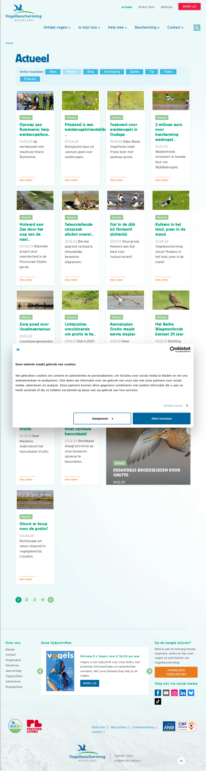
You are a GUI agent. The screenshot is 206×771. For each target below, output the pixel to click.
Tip (151, 72)
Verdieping (112, 72)
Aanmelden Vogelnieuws (176, 672)
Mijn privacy (119, 727)
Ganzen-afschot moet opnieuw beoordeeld (79, 429)
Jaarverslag (13, 670)
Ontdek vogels (55, 27)
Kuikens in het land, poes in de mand (170, 229)
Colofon (97, 731)
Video (168, 72)
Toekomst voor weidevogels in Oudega (123, 129)
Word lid (90, 683)
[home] (23, 12)
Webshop (166, 7)
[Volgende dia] (149, 683)
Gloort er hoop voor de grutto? (34, 526)
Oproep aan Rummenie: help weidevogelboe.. (35, 129)
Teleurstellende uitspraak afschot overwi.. (79, 229)
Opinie (134, 72)
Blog (90, 72)
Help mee (116, 27)
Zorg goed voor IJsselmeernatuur (35, 327)
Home (9, 43)
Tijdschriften (13, 676)
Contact (173, 27)
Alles (53, 72)
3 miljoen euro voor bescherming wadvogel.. (168, 132)
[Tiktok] (158, 701)
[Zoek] (197, 27)
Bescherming (145, 27)
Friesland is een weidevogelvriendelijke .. (86, 129)
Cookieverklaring (143, 727)
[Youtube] (166, 693)
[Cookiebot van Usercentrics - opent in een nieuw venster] (173, 350)
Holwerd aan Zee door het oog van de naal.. (31, 232)
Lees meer (26, 180)
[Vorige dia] (40, 683)
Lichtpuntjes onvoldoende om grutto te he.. (80, 329)
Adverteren (13, 681)
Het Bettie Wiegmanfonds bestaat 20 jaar (169, 329)
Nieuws (72, 72)
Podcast (30, 79)
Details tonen (173, 405)
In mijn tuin (87, 27)
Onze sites (99, 727)
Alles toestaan (161, 418)
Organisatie (13, 660)
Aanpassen (102, 418)
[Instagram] (174, 693)
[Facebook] (158, 693)
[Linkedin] (182, 693)
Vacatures (12, 665)
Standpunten (14, 687)
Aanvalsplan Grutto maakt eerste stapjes (122, 329)
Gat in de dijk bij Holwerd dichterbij (122, 229)
